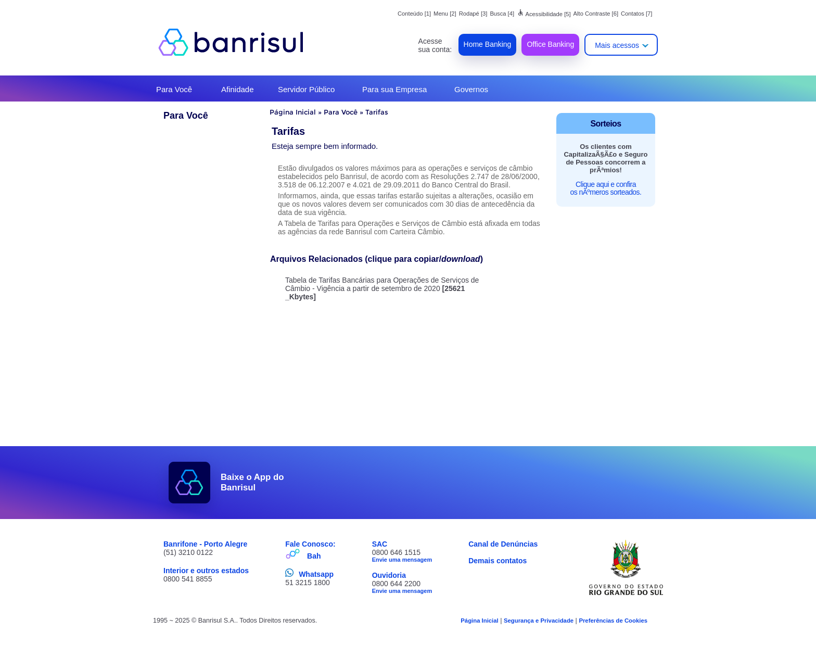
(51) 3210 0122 (188, 552)
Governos (471, 89)
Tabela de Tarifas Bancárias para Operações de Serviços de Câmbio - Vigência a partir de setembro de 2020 (382, 288)
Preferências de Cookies (613, 620)
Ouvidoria (389, 575)
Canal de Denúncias (503, 544)
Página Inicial (293, 112)
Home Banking (488, 44)
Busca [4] (502, 13)
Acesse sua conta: (435, 45)
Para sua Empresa (394, 89)
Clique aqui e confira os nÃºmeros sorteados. (606, 188)
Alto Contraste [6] (595, 13)
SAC (380, 544)
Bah (314, 556)
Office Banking (550, 44)
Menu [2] (445, 13)
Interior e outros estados (206, 570)
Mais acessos (617, 45)
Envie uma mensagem (402, 560)
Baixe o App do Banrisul (252, 482)
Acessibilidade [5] (544, 14)
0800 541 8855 (187, 579)
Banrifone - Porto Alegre (205, 544)
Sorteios (606, 123)
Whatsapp (316, 574)
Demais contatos (497, 561)
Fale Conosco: (310, 544)
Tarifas (376, 112)
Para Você (174, 89)
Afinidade (237, 89)
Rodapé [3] (473, 13)
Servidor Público (306, 89)
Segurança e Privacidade (538, 620)
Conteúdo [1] (414, 13)
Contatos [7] (636, 13)
